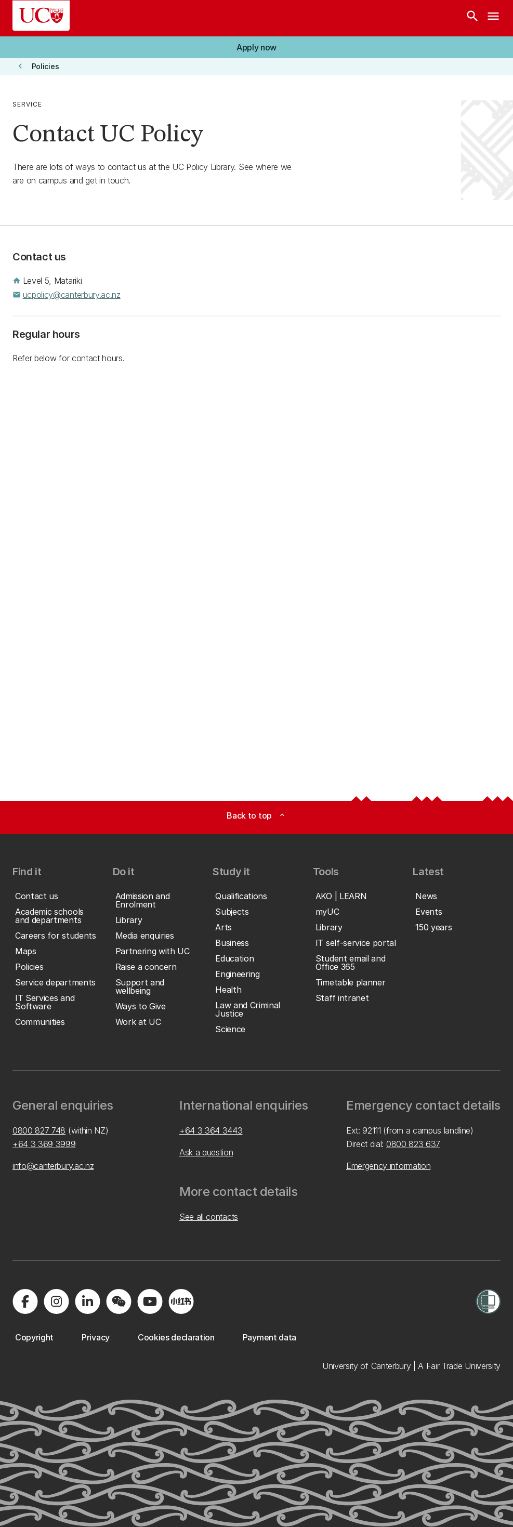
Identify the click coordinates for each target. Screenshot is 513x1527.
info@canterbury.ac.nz (53, 1166)
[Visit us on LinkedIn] (87, 1301)
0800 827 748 (38, 1130)
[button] (256, 47)
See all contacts (208, 1217)
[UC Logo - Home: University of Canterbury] (41, 15)
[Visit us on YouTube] (149, 1301)
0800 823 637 (413, 1144)
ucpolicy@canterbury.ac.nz (72, 294)
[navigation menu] (493, 18)
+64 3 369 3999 (44, 1144)
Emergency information (388, 1166)
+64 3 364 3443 (211, 1130)
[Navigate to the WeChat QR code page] (118, 1301)
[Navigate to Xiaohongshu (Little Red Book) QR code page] (180, 1301)
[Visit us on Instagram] (56, 1301)
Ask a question (206, 1152)
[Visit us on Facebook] (24, 1301)
